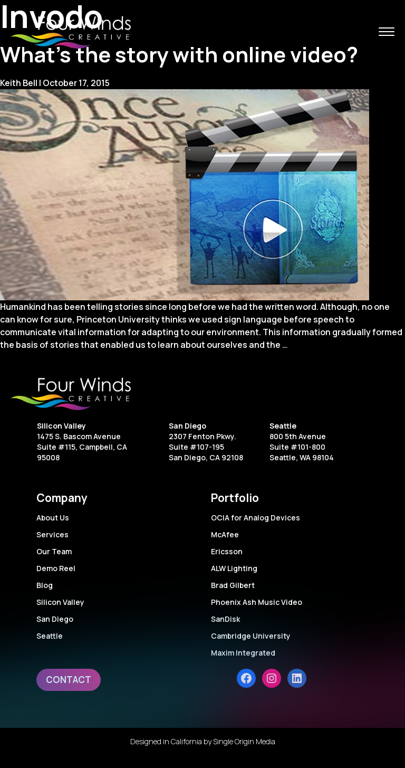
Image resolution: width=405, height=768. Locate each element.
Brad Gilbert (233, 585)
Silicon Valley (61, 426)
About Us (52, 518)
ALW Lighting (234, 568)
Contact (68, 680)
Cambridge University (251, 636)
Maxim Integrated (243, 653)
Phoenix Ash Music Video (256, 602)
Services (52, 534)
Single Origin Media (244, 741)
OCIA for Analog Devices (255, 518)
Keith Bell (18, 83)
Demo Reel (55, 568)
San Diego (187, 426)
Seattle (282, 426)
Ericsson (227, 551)
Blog (44, 585)
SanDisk (225, 619)
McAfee (225, 534)
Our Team (54, 551)
